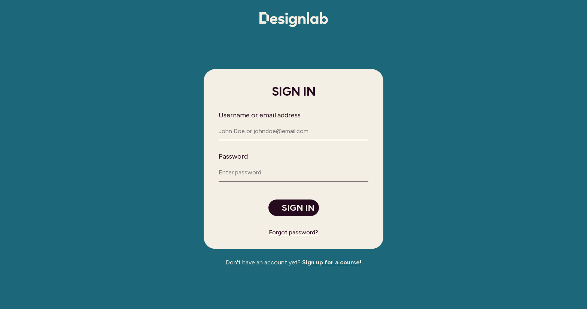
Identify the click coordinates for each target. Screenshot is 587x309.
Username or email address (260, 115)
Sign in (298, 207)
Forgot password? (293, 232)
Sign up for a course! (332, 262)
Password (233, 156)
